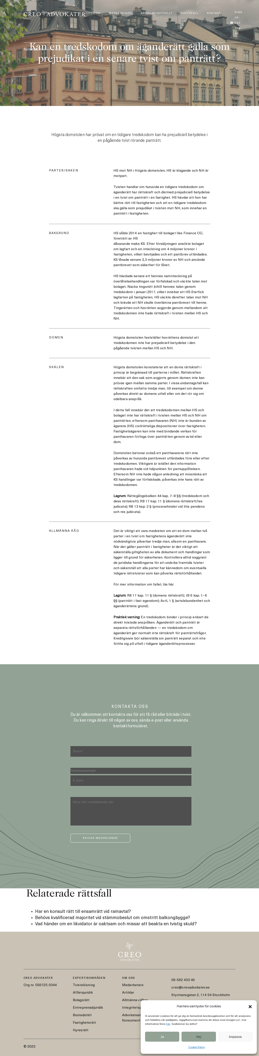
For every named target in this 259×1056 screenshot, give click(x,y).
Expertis (92, 13)
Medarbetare (120, 13)
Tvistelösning (84, 985)
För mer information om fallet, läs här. (143, 584)
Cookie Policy (196, 1047)
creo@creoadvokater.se (190, 987)
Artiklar (128, 993)
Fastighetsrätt (84, 1023)
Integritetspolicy (135, 1008)
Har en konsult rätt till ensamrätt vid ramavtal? (83, 912)
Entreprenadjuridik (88, 1008)
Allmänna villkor (135, 1000)
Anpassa (235, 1037)
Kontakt (214, 13)
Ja (162, 1037)
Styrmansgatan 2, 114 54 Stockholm (200, 995)
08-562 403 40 (183, 980)
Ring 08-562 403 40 (239, 23)
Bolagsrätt (81, 1000)
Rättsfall (189, 13)
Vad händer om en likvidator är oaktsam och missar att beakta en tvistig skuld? (116, 924)
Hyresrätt (80, 1030)
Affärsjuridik (83, 993)
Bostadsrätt (82, 1015)
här (168, 1024)
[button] (250, 1006)
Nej (198, 1037)
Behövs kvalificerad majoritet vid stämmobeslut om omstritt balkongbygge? (112, 918)
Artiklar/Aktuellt (157, 13)
